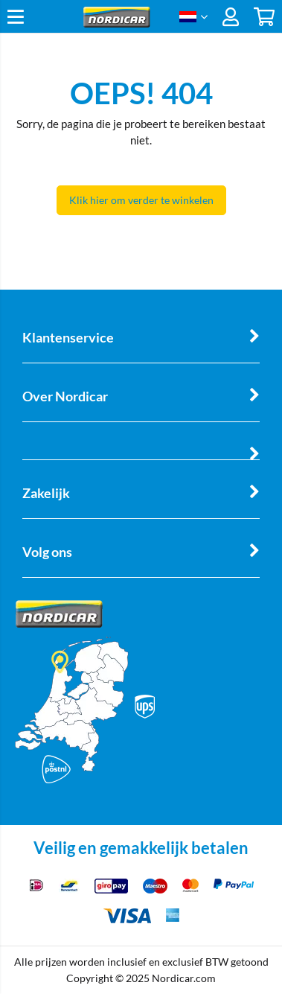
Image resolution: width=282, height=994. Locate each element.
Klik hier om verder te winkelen (141, 200)
